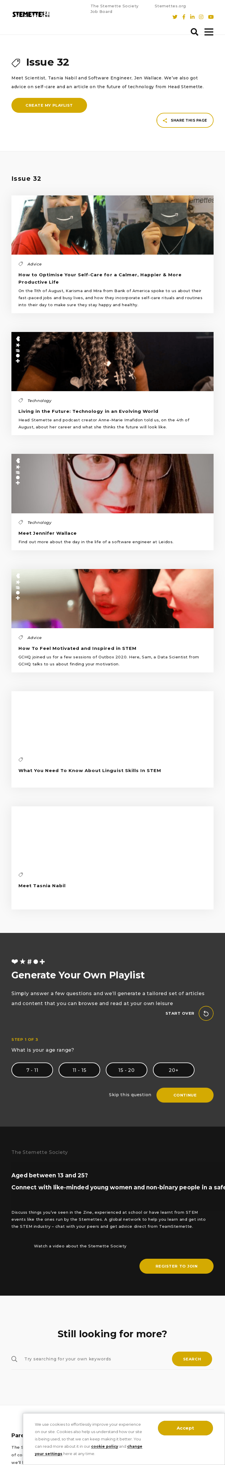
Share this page (185, 66)
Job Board (101, 12)
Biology (20, 1310)
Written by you (28, 1408)
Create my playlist (49, 114)
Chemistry (23, 1322)
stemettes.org (182, 1368)
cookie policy (105, 1446)
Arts (16, 1371)
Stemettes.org (170, 6)
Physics (19, 1335)
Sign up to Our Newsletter (112, 1310)
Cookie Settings (99, 1335)
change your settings (58, 1453)
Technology (25, 1347)
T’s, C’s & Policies (100, 1347)
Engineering (25, 1359)
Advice (19, 1396)
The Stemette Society (115, 6)
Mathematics (26, 1384)
